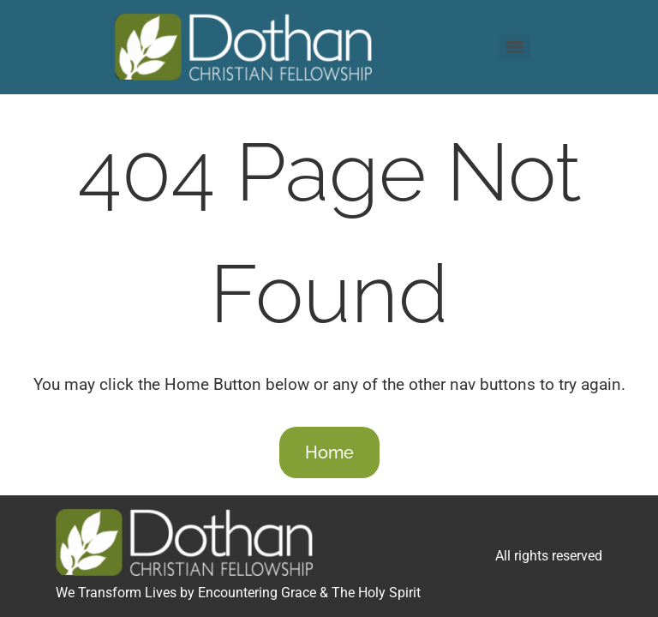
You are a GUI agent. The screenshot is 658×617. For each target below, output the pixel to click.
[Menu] (514, 47)
